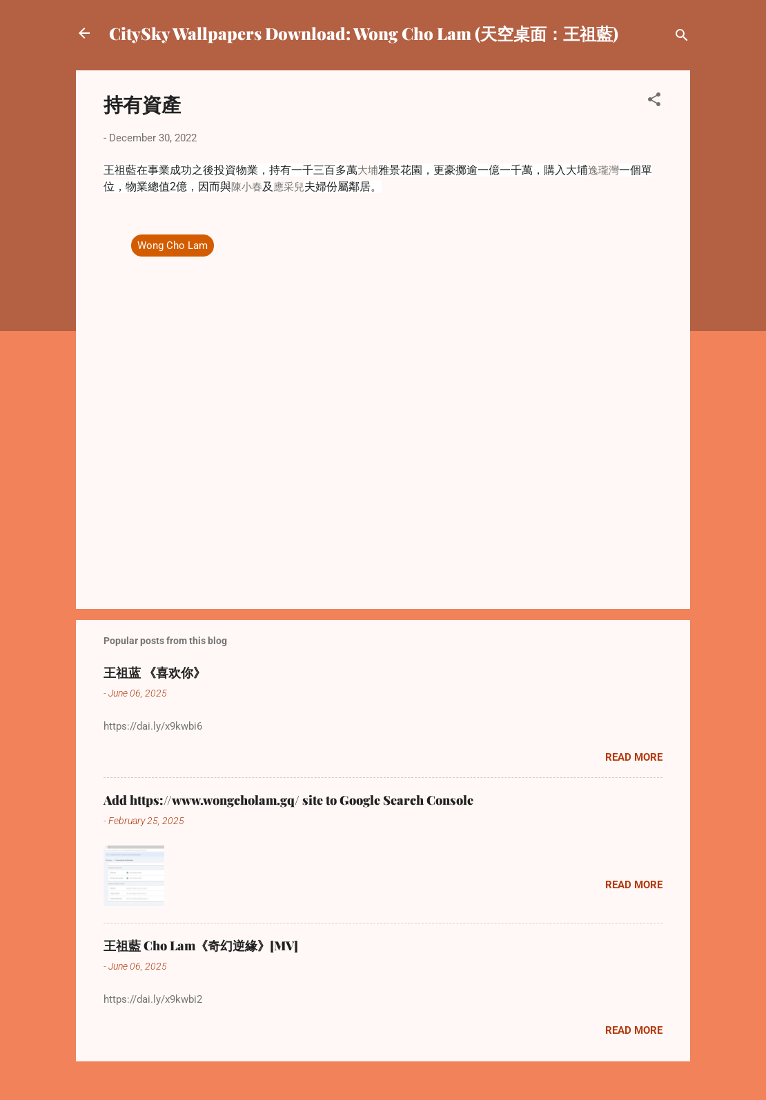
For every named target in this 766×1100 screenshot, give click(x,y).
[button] (654, 101)
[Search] (682, 38)
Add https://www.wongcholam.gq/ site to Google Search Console (288, 800)
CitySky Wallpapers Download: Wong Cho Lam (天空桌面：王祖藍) (363, 33)
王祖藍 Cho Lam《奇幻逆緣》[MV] (201, 945)
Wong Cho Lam (172, 245)
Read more (633, 757)
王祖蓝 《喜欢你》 (155, 672)
